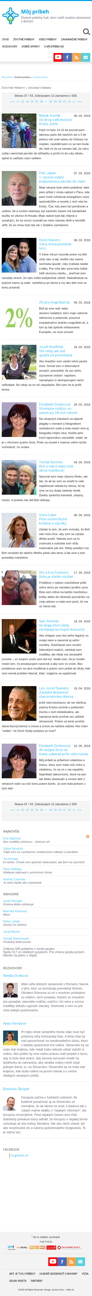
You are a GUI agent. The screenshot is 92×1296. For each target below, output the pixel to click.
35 (36, 101)
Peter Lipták (11, 921)
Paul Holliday (12, 869)
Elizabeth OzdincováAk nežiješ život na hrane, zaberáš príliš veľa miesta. (64, 750)
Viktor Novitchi (13, 848)
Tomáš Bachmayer (16, 938)
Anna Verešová (14, 1023)
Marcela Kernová (15, 911)
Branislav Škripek (16, 1089)
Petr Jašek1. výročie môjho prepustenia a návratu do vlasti (62, 177)
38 (50, 101)
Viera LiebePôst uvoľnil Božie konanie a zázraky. (53, 519)
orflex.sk (70, 1290)
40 (59, 101)
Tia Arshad (10, 859)
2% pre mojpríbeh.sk (54, 302)
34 (32, 101)
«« (18, 101)
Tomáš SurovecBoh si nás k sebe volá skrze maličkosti (56, 466)
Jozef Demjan (12, 901)
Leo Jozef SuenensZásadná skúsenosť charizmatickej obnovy (56, 692)
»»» (79, 101)
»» (74, 101)
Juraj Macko (11, 931)
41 (64, 101)
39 (55, 101)
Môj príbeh (35, 11)
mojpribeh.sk (19, 1155)
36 (41, 101)
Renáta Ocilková (15, 976)
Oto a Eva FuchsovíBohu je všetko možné (56, 574)
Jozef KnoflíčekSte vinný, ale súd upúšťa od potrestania (55, 351)
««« (12, 101)
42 (69, 101)
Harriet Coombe (14, 879)
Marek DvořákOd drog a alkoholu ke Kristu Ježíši (55, 119)
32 (22, 101)
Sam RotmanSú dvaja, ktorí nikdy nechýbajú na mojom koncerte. (62, 625)
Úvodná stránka (40, 77)
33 (27, 101)
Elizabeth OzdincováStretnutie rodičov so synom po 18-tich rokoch (58, 408)
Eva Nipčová (12, 838)
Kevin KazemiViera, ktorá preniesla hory (55, 244)
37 (46, 101)
